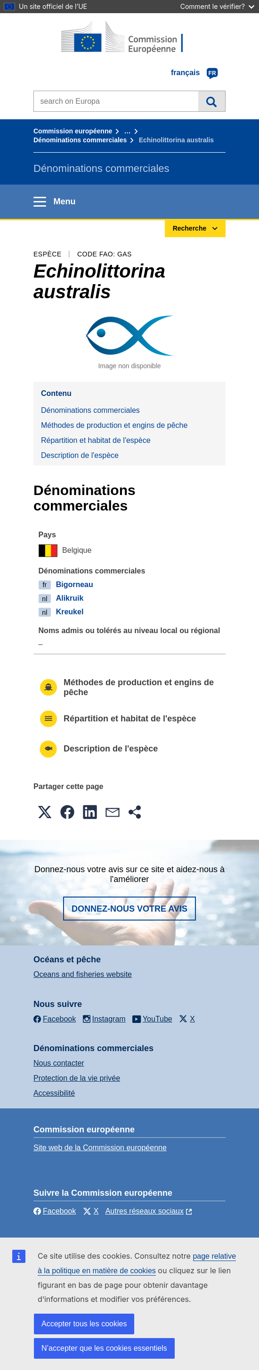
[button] (44, 812)
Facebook (54, 1211)
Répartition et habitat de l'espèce (96, 440)
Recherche (211, 101)
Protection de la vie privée (76, 1078)
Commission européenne (72, 131)
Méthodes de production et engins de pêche (114, 425)
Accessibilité (54, 1093)
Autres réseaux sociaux (144, 1211)
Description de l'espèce (80, 455)
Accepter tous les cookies (84, 1324)
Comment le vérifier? (217, 6)
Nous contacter (58, 1063)
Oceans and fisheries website (82, 974)
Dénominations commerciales (80, 140)
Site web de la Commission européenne (100, 1148)
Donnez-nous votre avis (129, 908)
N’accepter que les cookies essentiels (104, 1348)
